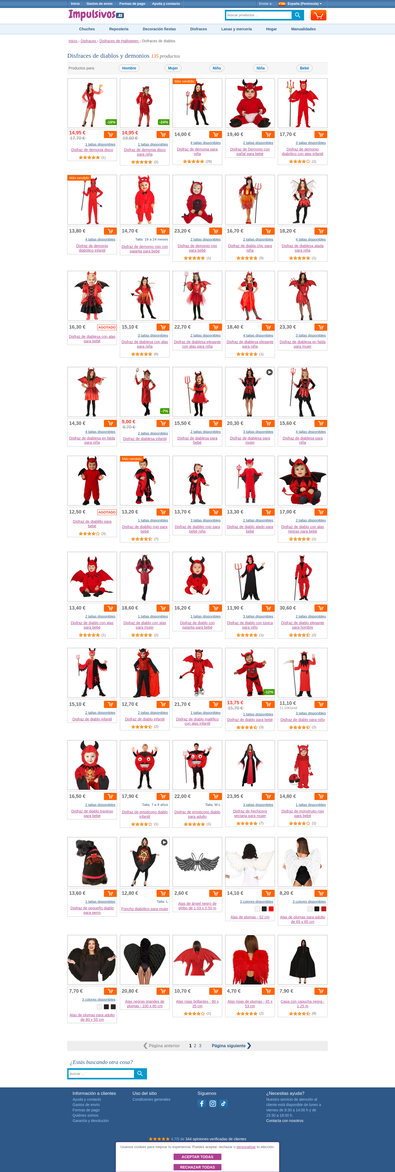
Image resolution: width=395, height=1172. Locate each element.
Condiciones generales (151, 1099)
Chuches (87, 29)
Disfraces (198, 29)
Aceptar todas (197, 1157)
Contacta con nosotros (284, 1121)
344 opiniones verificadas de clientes (216, 1139)
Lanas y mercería (236, 29)
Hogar (271, 29)
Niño (217, 68)
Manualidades (303, 29)
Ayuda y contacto (166, 4)
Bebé (304, 68)
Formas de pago (132, 4)
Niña (260, 68)
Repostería (118, 29)
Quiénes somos (85, 1115)
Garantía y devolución (91, 1121)
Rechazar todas (197, 1167)
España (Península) (300, 4)
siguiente (231, 1046)
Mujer (173, 68)
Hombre (129, 68)
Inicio (75, 4)
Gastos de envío (99, 4)
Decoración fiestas (159, 29)
